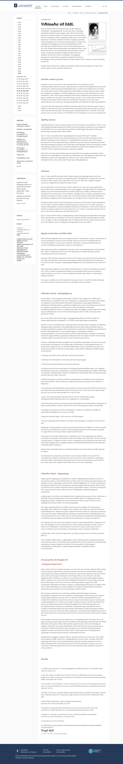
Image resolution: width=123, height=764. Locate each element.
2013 (19, 51)
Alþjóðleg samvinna (48, 120)
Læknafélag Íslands (95, 751)
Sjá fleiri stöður (21, 203)
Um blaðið (65, 6)
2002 (19, 106)
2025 (19, 24)
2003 (81, 13)
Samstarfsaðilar (60, 752)
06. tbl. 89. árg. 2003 (90, 13)
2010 (19, 58)
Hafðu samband (65, 750)
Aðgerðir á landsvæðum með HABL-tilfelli (56, 233)
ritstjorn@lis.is (47, 752)
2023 (19, 29)
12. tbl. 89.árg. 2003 (22, 79)
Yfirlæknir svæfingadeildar (24, 129)
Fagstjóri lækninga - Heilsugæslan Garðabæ (23, 125)
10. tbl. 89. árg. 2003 (22, 84)
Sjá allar (19, 166)
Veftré (58, 750)
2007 (19, 64)
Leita (106, 6)
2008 (19, 62)
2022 (19, 31)
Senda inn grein (55, 6)
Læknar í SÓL (20, 155)
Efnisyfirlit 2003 (21, 76)
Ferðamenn (45, 171)
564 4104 (45, 750)
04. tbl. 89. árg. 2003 (23, 96)
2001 (19, 108)
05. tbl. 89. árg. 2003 (22, 93)
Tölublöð (75, 13)
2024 (19, 27)
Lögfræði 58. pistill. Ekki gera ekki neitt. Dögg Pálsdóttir (24, 198)
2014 (19, 49)
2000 (19, 110)
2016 (19, 44)
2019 (19, 38)
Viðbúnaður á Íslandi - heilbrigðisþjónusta (56, 293)
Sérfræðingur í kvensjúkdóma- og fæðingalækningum (22, 149)
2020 (19, 36)
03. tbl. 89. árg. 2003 (22, 98)
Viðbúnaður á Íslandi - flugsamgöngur (55, 474)
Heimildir (44, 659)
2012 (19, 53)
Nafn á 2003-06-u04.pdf (50, 734)
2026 (19, 22)
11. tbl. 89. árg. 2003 (22, 81)
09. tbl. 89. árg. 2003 (23, 86)
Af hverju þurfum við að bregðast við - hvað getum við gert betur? (24, 257)
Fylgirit (45, 6)
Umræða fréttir (103, 13)
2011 (19, 55)
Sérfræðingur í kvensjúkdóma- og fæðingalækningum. (22, 134)
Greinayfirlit (88, 6)
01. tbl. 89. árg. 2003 (22, 103)
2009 (19, 60)
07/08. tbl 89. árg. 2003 (23, 88)
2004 (19, 71)
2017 (19, 42)
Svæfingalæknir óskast (23, 158)
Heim (69, 13)
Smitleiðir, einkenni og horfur (52, 79)
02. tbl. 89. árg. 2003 (23, 100)
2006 (19, 67)
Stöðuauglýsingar (76, 6)
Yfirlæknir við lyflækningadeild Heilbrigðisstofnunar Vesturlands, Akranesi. (23, 142)
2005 (19, 69)
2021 (19, 33)
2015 (19, 47)
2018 (19, 40)
